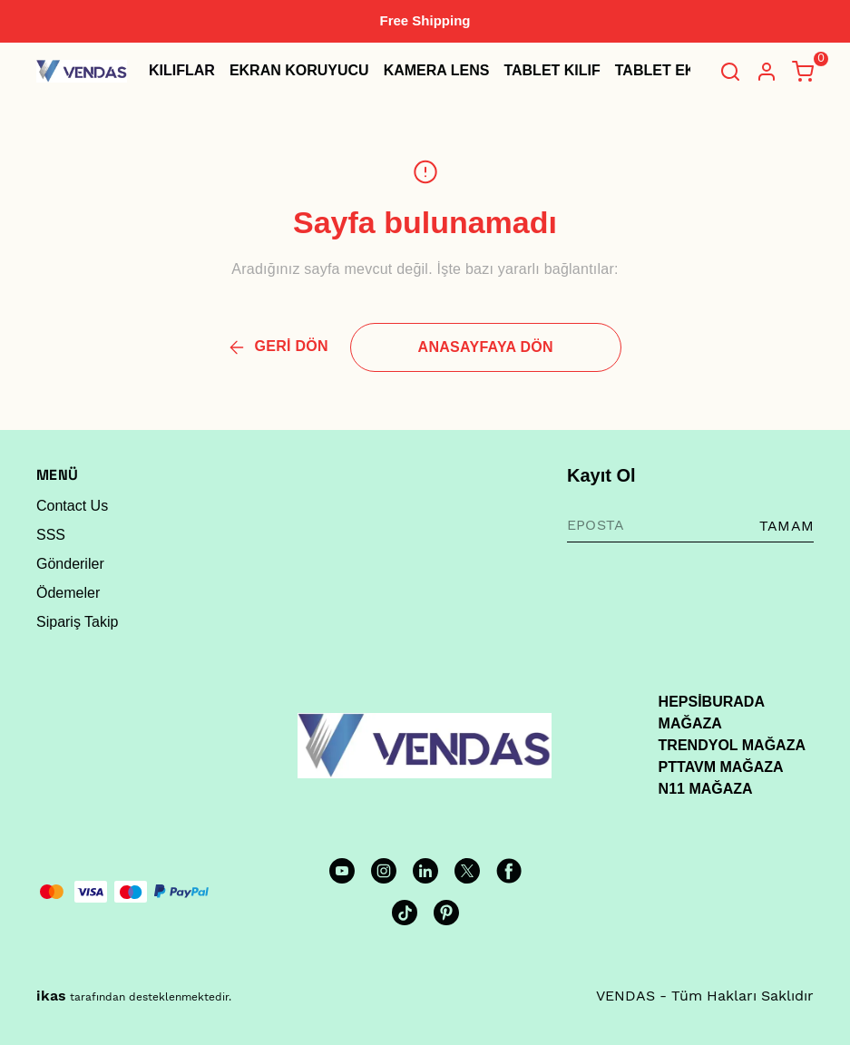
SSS (50, 534)
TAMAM (786, 525)
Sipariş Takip (77, 622)
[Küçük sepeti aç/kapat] (803, 72)
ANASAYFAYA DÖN (485, 347)
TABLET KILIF (551, 70)
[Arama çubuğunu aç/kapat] (730, 72)
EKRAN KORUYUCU (299, 70)
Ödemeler (68, 593)
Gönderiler (70, 563)
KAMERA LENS (437, 70)
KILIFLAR (182, 70)
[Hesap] (766, 72)
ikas (51, 995)
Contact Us (72, 505)
